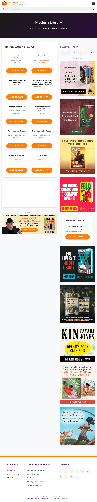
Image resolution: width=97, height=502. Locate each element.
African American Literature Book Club (42, 499)
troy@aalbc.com (35, 482)
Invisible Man (41, 155)
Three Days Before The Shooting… (17, 81)
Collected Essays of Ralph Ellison (42, 107)
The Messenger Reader (17, 131)
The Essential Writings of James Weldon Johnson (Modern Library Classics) (42, 82)
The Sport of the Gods (16, 107)
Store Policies (13, 478)
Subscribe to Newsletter (37, 470)
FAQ (29, 478)
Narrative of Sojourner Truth (17, 57)
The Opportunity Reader (42, 131)
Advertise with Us (34, 474)
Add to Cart (16, 71)
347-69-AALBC (34, 485)
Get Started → (77, 237)
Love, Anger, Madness (42, 56)
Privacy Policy (13, 474)
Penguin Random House (55, 28)
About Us (11, 470)
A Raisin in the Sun (16, 155)
